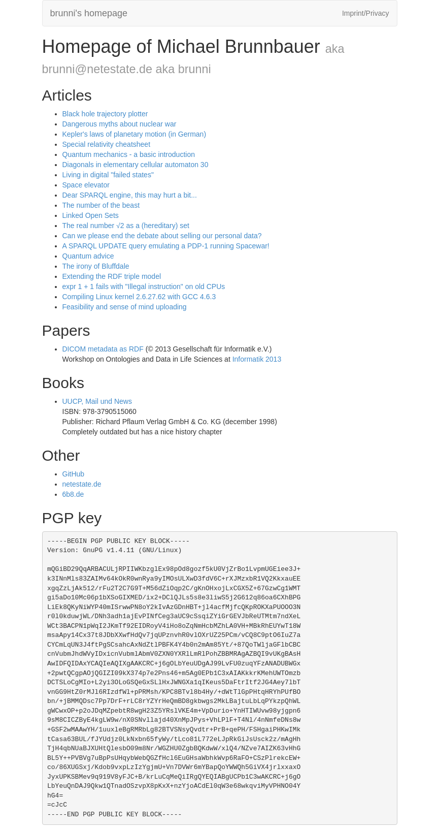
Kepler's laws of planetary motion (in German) (134, 134)
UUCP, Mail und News (97, 401)
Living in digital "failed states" (108, 175)
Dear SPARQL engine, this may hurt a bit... (129, 195)
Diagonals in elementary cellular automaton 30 (135, 165)
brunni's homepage (89, 13)
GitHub (73, 474)
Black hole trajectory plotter (105, 114)
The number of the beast (101, 205)
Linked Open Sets (90, 215)
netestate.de (82, 484)
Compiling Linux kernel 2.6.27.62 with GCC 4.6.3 (139, 297)
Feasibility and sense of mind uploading (124, 307)
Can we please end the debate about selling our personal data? (162, 236)
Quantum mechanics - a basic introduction (128, 154)
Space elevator (86, 185)
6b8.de (73, 494)
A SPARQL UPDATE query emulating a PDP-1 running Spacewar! (165, 246)
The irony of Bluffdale (95, 266)
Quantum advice (88, 256)
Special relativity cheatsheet (106, 144)
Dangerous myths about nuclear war (119, 124)
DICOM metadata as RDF (103, 349)
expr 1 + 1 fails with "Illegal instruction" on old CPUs (143, 286)
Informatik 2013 (257, 359)
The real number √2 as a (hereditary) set (125, 225)
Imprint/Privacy (365, 13)
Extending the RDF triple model (111, 276)
